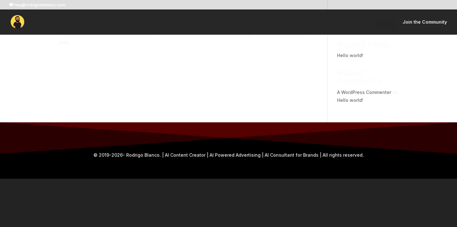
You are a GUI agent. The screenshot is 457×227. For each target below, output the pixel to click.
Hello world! (350, 55)
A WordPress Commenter (364, 92)
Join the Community (425, 22)
